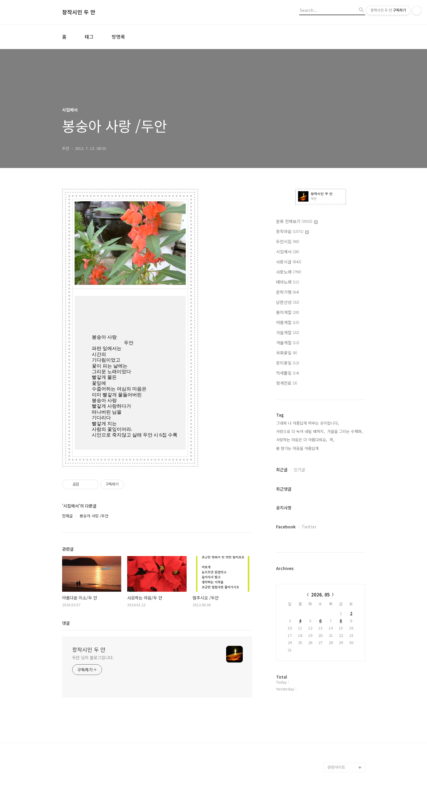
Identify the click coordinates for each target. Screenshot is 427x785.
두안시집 (287, 241)
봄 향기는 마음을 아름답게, (298, 448)
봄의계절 (287, 312)
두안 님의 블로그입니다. (93, 657)
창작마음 (292, 231)
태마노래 (287, 282)
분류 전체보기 (297, 221)
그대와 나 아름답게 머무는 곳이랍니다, (307, 423)
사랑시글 (288, 262)
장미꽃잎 (287, 363)
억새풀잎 (287, 373)
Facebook (286, 527)
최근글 (282, 469)
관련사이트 (336, 767)
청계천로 (286, 383)
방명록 (118, 36)
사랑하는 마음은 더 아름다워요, (301, 439)
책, (332, 439)
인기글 (299, 469)
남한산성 (287, 302)
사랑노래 (288, 272)
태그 (89, 36)
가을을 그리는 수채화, (345, 431)
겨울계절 (287, 343)
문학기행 (287, 292)
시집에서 (287, 252)
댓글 (66, 623)
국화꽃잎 (286, 353)
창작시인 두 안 (78, 12)
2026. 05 (320, 594)
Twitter (309, 527)
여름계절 (287, 322)
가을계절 (287, 332)
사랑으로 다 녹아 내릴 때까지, (300, 431)
